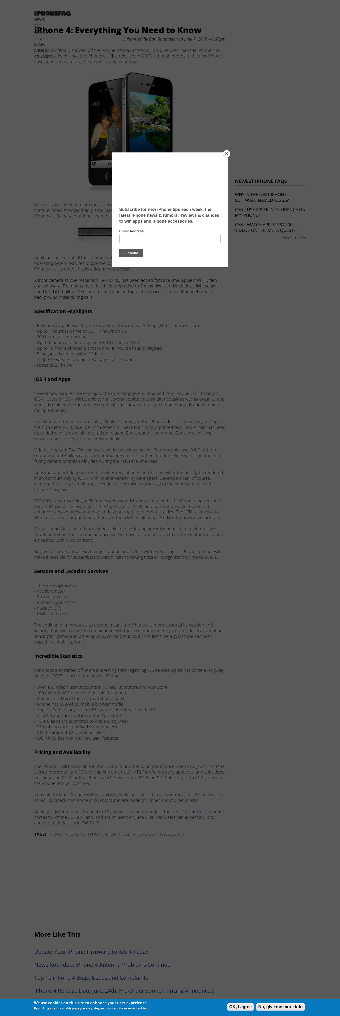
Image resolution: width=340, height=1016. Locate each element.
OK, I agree (240, 1006)
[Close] (226, 153)
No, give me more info (280, 1006)
